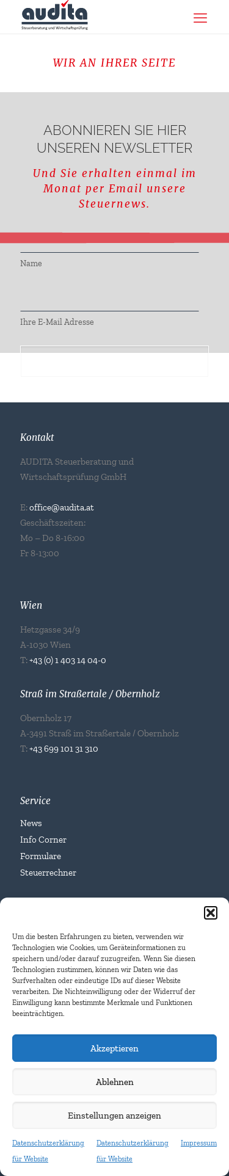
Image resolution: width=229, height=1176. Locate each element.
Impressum (199, 1143)
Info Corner (43, 839)
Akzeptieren (114, 1048)
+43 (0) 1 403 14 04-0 (67, 660)
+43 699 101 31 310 (63, 748)
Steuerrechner (48, 872)
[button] (211, 913)
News (31, 823)
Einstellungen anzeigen (114, 1115)
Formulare (40, 856)
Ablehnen (115, 1081)
